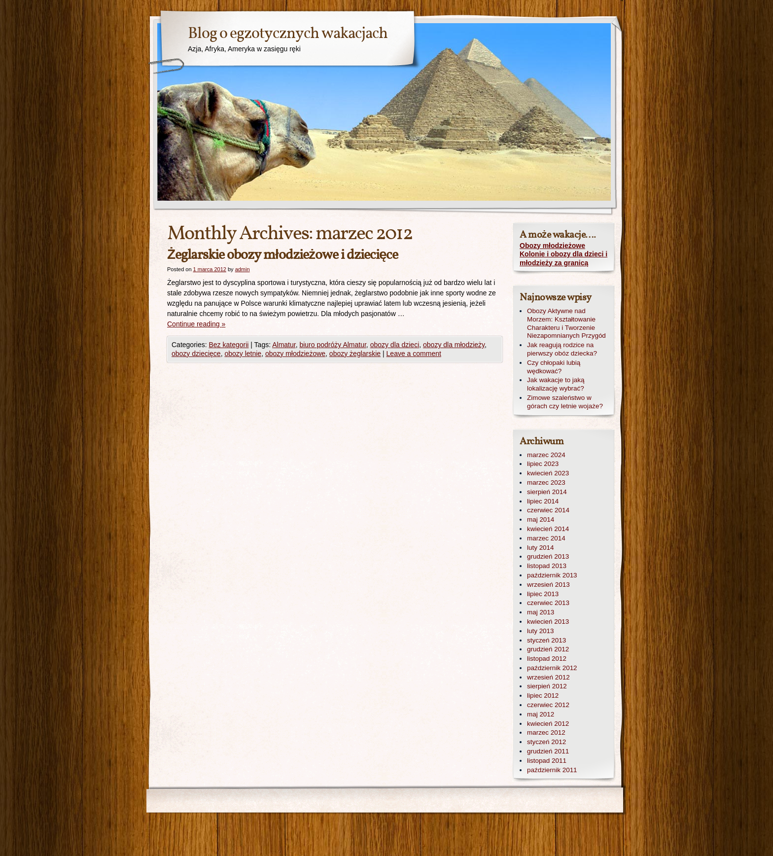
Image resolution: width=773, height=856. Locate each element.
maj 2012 (540, 714)
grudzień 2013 (548, 556)
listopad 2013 (546, 566)
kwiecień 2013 (548, 621)
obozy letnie (242, 353)
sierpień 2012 (547, 686)
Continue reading (196, 324)
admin (242, 269)
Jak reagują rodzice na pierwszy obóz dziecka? (562, 349)
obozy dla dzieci (395, 345)
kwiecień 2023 (548, 473)
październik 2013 (552, 575)
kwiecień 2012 (548, 723)
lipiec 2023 (543, 463)
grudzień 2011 (548, 751)
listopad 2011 (546, 760)
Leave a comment (413, 353)
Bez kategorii (228, 345)
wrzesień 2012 (548, 677)
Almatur (283, 345)
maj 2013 (540, 612)
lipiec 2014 (543, 501)
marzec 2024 (546, 455)
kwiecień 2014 (548, 529)
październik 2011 (552, 770)
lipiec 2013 (543, 594)
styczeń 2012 (546, 742)
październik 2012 (552, 668)
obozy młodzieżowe (295, 353)
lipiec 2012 (543, 695)
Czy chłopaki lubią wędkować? (553, 367)
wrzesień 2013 (548, 584)
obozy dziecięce (196, 353)
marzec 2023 (546, 482)
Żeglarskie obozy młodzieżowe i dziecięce (282, 255)
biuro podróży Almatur (332, 345)
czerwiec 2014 (548, 510)
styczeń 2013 (546, 640)
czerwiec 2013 (548, 602)
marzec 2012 (546, 732)
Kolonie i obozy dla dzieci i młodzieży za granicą (563, 258)
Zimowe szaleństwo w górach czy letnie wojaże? (565, 402)
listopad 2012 (546, 658)
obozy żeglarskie (355, 353)
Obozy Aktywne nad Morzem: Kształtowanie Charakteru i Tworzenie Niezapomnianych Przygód (566, 323)
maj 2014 (540, 519)
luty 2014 (540, 547)
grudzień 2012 (548, 649)
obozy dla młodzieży (454, 345)
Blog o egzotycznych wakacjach (287, 34)
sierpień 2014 (547, 492)
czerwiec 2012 (548, 705)
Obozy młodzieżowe (552, 246)
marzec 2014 (546, 538)
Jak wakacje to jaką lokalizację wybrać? (556, 384)
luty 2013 (540, 631)
